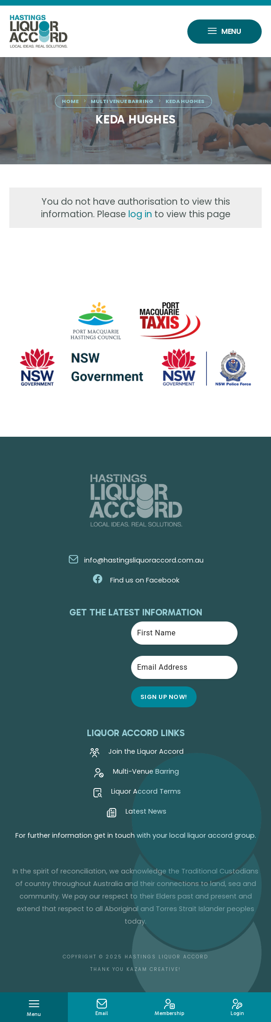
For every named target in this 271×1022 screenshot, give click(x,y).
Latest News (136, 814)
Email (102, 1007)
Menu (224, 32)
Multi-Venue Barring (136, 774)
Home (70, 101)
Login (237, 1007)
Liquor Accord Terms (137, 794)
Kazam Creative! (153, 969)
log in (140, 214)
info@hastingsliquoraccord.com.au (136, 560)
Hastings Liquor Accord (166, 956)
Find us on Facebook (135, 580)
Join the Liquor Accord (137, 754)
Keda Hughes (185, 101)
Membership (170, 1007)
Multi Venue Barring (122, 101)
